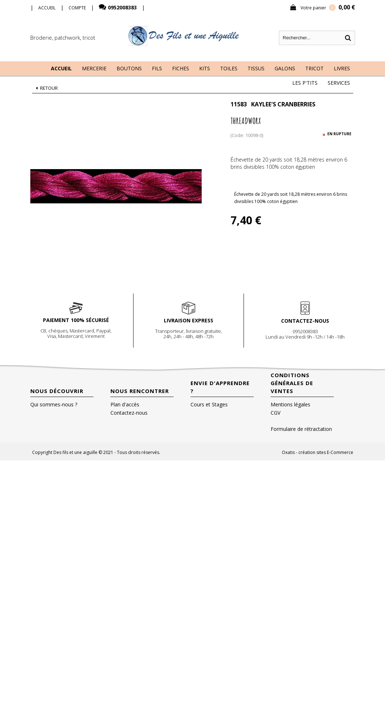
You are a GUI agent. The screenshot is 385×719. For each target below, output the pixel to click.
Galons (285, 68)
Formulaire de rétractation (301, 428)
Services (339, 82)
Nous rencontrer (139, 390)
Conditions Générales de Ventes (292, 382)
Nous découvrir (56, 390)
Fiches (180, 68)
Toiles (228, 68)
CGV (275, 412)
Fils (157, 68)
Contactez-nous (129, 412)
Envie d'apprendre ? (220, 386)
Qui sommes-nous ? (53, 404)
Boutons (129, 68)
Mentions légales (290, 404)
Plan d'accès (124, 404)
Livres (342, 68)
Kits (204, 68)
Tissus (256, 68)
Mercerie (94, 68)
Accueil (61, 68)
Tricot (314, 68)
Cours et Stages (209, 404)
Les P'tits (305, 82)
